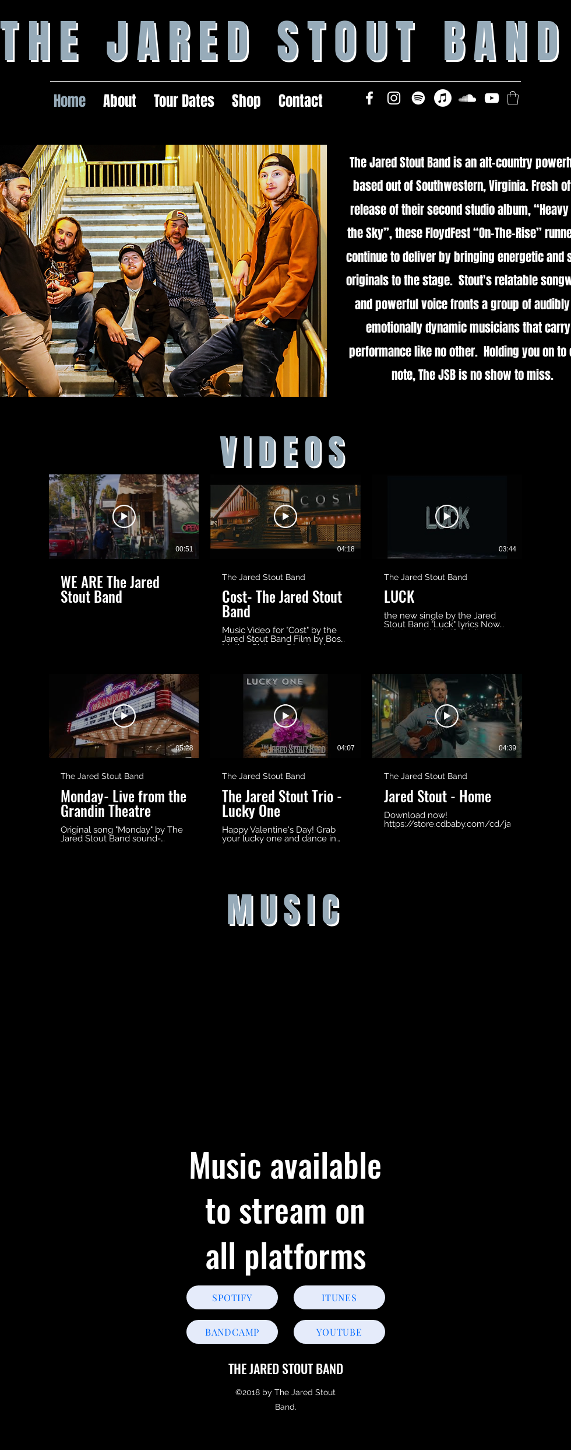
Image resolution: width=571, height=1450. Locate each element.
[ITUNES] (339, 1297)
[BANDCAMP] (232, 1332)
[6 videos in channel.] (285, 659)
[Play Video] (124, 516)
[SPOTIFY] (232, 1297)
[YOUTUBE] (339, 1332)
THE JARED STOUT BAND (285, 1368)
